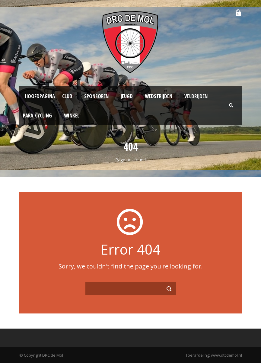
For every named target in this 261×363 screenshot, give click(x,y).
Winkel (71, 115)
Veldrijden (196, 96)
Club (67, 96)
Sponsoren (96, 96)
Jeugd (127, 96)
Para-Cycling (37, 115)
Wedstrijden (158, 96)
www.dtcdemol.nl (226, 355)
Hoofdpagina (40, 96)
